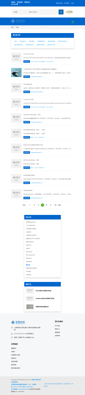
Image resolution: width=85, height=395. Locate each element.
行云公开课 (14, 4)
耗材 (17, 27)
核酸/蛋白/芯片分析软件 (33, 238)
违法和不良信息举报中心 (56, 384)
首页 (12, 27)
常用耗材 (28, 275)
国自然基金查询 (15, 368)
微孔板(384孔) (18, 45)
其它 (15, 41)
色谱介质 (28, 245)
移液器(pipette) (31, 222)
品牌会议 (27, 2)
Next (59, 205)
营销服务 (57, 332)
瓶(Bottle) (29, 261)
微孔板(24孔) (51, 45)
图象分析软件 (30, 242)
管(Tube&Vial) (30, 255)
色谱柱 (28, 248)
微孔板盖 (31, 41)
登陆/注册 (59, 3)
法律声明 (57, 336)
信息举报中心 (67, 384)
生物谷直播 (14, 361)
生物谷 (13, 2)
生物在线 (20, 2)
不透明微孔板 (41, 41)
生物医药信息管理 (31, 235)
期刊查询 (13, 365)
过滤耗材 (28, 232)
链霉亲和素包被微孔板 (42, 307)
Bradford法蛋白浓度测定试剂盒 (45, 298)
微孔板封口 (23, 41)
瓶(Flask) (29, 258)
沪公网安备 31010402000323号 (20, 389)
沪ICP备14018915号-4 (26, 387)
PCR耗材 (28, 271)
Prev (24, 205)
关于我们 (66, 3)
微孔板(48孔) (41, 45)
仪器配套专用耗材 (31, 229)
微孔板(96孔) (30, 45)
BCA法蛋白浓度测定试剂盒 (43, 291)
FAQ (72, 3)
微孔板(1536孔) (62, 41)
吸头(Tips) (29, 252)
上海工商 (46, 384)
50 (55, 205)
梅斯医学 (13, 348)
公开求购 (69, 12)
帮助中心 (57, 329)
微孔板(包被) (51, 41)
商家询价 (26, 61)
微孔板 (28, 265)
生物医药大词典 (15, 355)
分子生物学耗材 (30, 225)
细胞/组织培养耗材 (31, 268)
